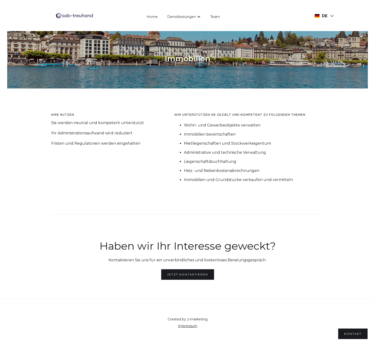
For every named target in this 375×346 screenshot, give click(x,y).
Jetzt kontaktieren (187, 274)
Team (215, 17)
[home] (74, 15)
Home (152, 17)
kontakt (353, 333)
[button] (183, 17)
